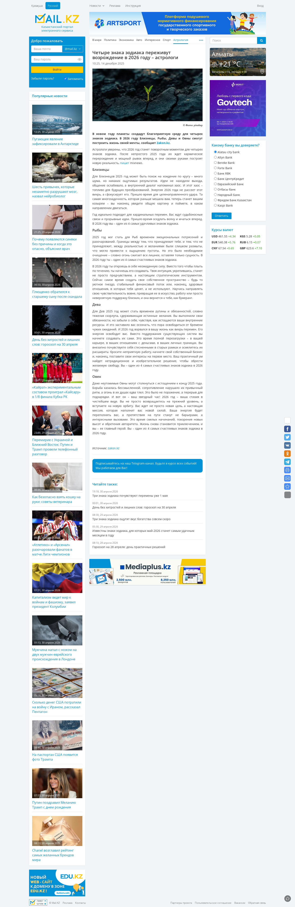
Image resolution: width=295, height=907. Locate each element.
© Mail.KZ (54, 903)
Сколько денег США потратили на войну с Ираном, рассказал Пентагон (57, 691)
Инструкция (133, 6)
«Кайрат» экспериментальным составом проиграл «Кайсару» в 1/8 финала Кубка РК (57, 376)
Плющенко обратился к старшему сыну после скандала (57, 278)
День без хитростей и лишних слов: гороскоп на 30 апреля (57, 326)
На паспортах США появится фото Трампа (57, 741)
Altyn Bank (225, 157)
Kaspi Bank (225, 205)
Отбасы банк (227, 189)
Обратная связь (257, 903)
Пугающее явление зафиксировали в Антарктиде (57, 125)
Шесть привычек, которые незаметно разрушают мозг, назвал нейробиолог (57, 176)
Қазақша (37, 6)
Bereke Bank (226, 163)
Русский (53, 6)
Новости (97, 6)
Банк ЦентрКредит (231, 179)
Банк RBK (224, 173)
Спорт (167, 40)
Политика (110, 40)
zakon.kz (113, 448)
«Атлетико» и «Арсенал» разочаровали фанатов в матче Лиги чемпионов (57, 533)
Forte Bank (225, 168)
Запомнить (75, 79)
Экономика (126, 40)
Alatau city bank (228, 152)
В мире (96, 40)
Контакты (80, 903)
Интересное (152, 40)
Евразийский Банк (231, 184)
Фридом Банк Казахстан (235, 200)
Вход (260, 6)
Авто (139, 40)
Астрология (180, 40)
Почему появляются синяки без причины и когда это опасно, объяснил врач (57, 228)
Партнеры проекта (181, 903)
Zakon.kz (163, 143)
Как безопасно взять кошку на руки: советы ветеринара (57, 483)
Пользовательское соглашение (213, 903)
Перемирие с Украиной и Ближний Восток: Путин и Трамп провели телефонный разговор (57, 431)
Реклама (114, 6)
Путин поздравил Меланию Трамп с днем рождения (57, 788)
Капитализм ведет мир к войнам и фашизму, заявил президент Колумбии (57, 586)
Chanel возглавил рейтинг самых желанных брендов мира (57, 839)
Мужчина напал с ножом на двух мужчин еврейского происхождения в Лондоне (57, 638)
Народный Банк (229, 195)
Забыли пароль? (42, 78)
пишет (125, 163)
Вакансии (239, 903)
